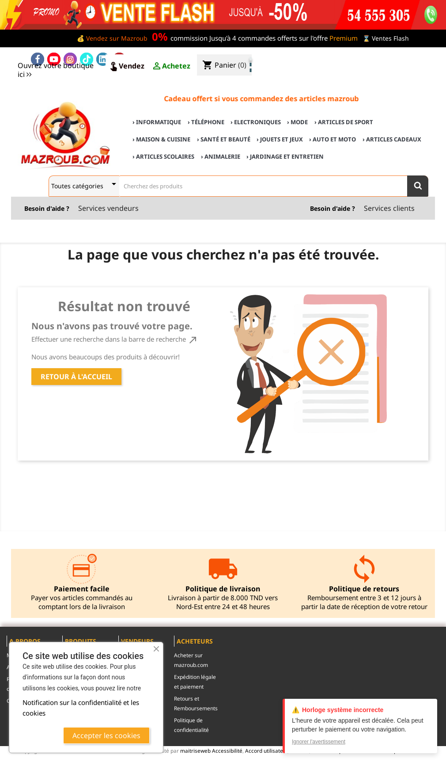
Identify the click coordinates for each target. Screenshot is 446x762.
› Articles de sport (343, 122)
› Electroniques (256, 122)
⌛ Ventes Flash (386, 38)
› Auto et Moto (332, 139)
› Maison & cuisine (161, 139)
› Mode (297, 122)
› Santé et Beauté (223, 139)
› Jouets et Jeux (280, 139)
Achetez (170, 66)
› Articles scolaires (163, 156)
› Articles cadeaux (392, 139)
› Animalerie (220, 156)
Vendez (126, 66)
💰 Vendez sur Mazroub (112, 38)
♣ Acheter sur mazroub (367, 58)
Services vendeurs (108, 208)
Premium (343, 38)
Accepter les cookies (106, 735)
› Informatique (156, 122)
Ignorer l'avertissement (318, 742)
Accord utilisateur (266, 750)
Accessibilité (227, 750)
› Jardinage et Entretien (285, 156)
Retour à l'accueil (76, 376)
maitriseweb (195, 750)
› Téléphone (206, 122)
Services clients (389, 208)
